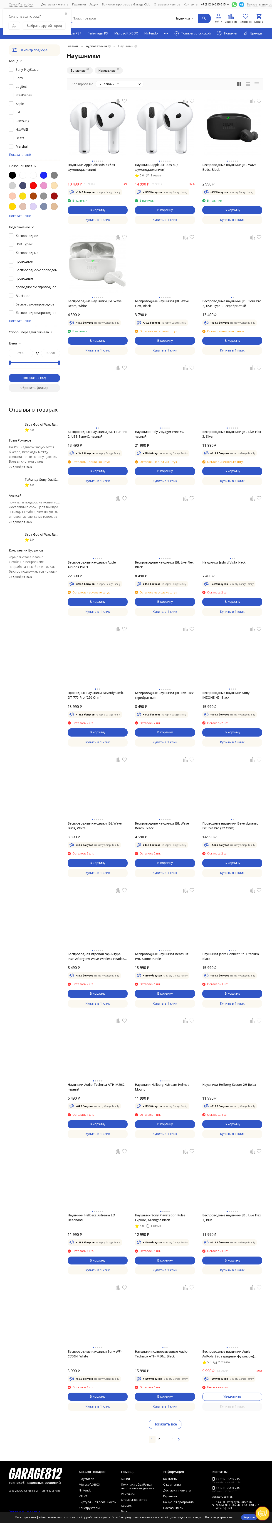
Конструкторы (89, 1508)
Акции (93, 4)
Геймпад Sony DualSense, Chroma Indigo (56, 479)
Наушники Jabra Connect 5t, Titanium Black (230, 956)
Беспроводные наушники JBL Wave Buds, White (95, 825)
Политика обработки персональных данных (137, 1486)
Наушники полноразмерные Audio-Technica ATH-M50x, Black (161, 1353)
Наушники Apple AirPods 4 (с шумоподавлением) (156, 167)
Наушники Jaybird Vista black (223, 562)
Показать (30, 378)
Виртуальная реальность (97, 1502)
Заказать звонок (259, 4)
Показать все (165, 1424)
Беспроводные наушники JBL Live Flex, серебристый (165, 695)
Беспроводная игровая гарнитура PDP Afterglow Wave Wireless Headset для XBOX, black (97, 956)
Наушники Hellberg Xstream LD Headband (91, 1217)
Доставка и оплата (55, 4)
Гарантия (79, 4)
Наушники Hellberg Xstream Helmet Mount (162, 1086)
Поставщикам (173, 1508)
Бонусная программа (178, 1502)
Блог (124, 1511)
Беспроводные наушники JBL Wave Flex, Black (162, 303)
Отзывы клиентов (167, 4)
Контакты (191, 4)
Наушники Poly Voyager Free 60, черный (159, 434)
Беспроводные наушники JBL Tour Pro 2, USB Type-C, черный (97, 434)
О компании (172, 1484)
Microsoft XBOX (126, 33)
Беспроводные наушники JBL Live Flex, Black (165, 564)
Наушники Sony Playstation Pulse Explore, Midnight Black (160, 1217)
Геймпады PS (98, 33)
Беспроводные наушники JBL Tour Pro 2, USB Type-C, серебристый (231, 303)
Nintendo (151, 33)
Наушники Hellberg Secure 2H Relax (229, 1084)
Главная (73, 46)
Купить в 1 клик (97, 219)
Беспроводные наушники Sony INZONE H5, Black (226, 695)
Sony (19, 78)
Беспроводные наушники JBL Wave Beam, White (95, 303)
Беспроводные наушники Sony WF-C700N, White (95, 1353)
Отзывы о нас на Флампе (24, 1511)
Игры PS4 (74, 33)
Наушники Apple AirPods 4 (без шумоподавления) (91, 167)
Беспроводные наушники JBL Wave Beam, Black (162, 825)
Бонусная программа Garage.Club (126, 4)
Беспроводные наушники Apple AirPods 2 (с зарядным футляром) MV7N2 (228, 1354)
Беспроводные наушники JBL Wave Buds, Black (229, 167)
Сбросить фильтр (34, 388)
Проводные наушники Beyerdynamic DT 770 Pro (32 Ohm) (230, 825)
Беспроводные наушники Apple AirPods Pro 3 (92, 564)
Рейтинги (128, 1494)
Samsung (22, 121)
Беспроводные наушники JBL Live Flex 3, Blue (231, 1217)
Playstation (86, 1479)
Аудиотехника (96, 46)
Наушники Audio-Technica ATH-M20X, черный (96, 1086)
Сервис (126, 1505)
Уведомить (232, 1396)
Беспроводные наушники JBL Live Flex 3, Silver (231, 434)
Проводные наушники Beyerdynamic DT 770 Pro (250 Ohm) (96, 695)
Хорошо (249, 1517)
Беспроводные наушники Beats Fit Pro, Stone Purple (161, 956)
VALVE (83, 1496)
